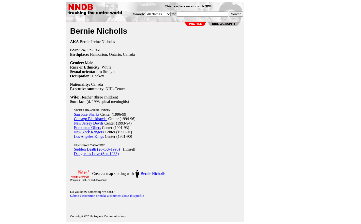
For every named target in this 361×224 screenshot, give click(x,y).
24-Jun (86, 50)
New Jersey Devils (89, 123)
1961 (97, 50)
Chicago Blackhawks (90, 119)
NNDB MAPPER (80, 176)
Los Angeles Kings (89, 136)
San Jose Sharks (86, 114)
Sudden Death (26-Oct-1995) (97, 149)
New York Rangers (89, 132)
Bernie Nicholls (153, 173)
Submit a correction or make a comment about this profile (107, 195)
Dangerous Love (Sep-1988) (96, 154)
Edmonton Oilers (87, 128)
